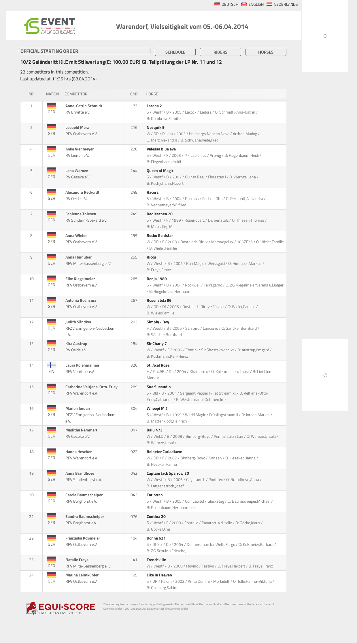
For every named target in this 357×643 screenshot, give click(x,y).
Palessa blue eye (162, 149)
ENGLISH (256, 4)
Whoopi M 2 (158, 408)
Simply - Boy (158, 322)
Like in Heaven (160, 575)
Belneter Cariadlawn (165, 451)
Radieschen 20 (160, 214)
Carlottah (155, 495)
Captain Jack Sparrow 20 (168, 473)
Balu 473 (155, 430)
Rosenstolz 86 (159, 300)
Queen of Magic (160, 170)
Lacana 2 (155, 106)
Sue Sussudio (159, 387)
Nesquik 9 (156, 127)
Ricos (152, 257)
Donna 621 (157, 538)
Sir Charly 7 (157, 343)
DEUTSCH (230, 4)
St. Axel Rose (158, 365)
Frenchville (157, 560)
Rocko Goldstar (160, 235)
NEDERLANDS (286, 4)
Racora (153, 192)
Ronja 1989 (157, 279)
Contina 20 (157, 516)
